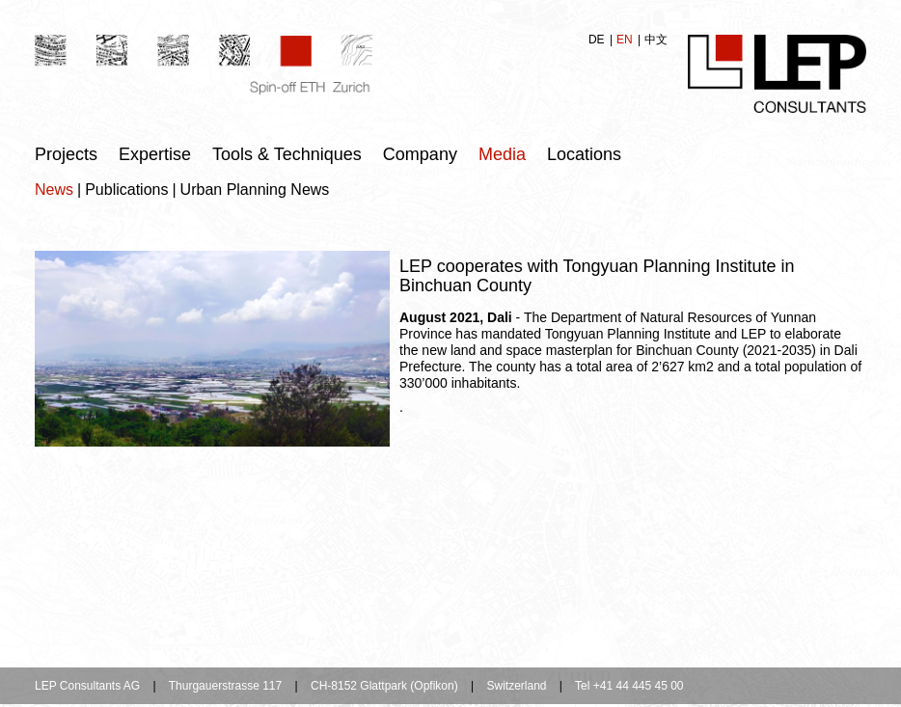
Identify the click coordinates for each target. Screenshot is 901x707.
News (54, 189)
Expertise (155, 154)
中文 (656, 39)
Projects (66, 154)
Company (420, 154)
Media (502, 154)
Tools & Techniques (287, 154)
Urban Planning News (255, 189)
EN (626, 39)
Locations (584, 154)
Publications (126, 189)
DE (598, 39)
